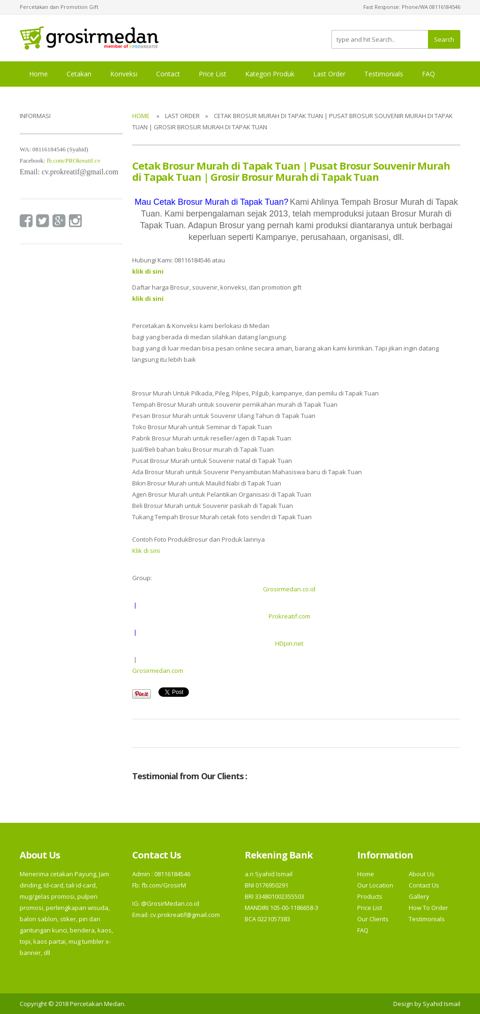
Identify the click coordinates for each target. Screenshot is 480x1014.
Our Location (375, 885)
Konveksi (123, 73)
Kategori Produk (269, 73)
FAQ (428, 73)
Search (444, 39)
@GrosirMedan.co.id (170, 903)
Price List (212, 73)
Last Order (329, 73)
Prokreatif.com (289, 616)
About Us (422, 874)
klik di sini (148, 298)
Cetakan (79, 73)
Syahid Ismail (441, 1003)
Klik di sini (146, 550)
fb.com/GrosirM (163, 885)
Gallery (419, 896)
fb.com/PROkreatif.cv (73, 160)
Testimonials (383, 73)
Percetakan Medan (97, 1003)
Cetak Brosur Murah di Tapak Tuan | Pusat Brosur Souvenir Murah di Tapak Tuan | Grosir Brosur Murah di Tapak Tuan (291, 171)
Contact (168, 73)
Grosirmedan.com (157, 670)
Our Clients (373, 919)
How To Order (428, 907)
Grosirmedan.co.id (289, 589)
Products (369, 896)
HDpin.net (289, 643)
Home (38, 73)
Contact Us (424, 885)
